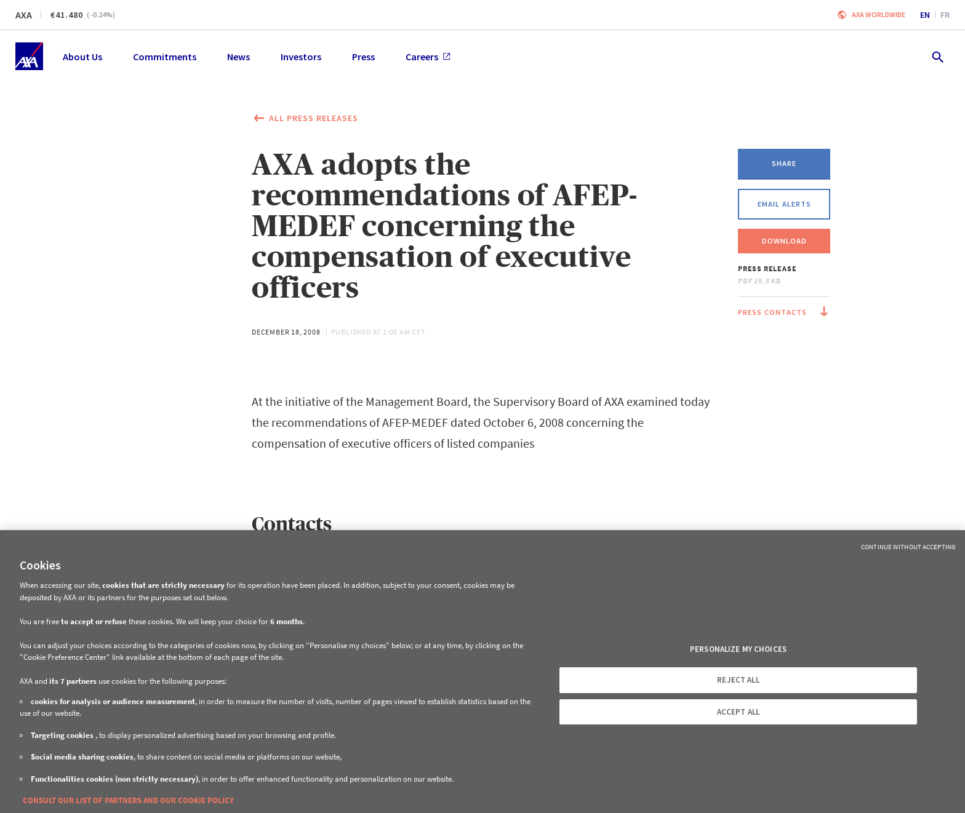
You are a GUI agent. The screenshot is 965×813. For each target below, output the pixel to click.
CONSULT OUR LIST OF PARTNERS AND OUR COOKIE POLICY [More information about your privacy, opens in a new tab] (128, 800)
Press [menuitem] (363, 56)
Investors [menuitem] (301, 56)
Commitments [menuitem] (164, 56)
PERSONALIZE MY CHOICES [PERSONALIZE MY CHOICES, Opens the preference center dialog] (738, 649)
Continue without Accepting (908, 546)
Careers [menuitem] (428, 56)
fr (945, 14)
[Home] (29, 56)
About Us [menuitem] (82, 56)
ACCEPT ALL (738, 712)
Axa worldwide (878, 14)
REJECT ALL (738, 680)
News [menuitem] (238, 56)
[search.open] (937, 56)
